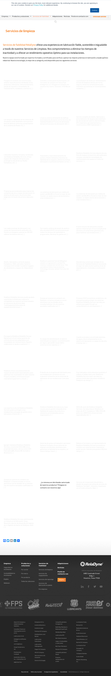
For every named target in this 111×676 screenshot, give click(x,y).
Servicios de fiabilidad (42, 16)
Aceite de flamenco (40, 625)
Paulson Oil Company (61, 649)
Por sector (24, 570)
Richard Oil (79, 625)
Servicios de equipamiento (43, 574)
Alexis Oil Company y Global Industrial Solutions (19, 624)
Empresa (6, 16)
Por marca (24, 573)
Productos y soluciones (22, 16)
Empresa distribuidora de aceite (60, 659)
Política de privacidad (36, 672)
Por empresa (43, 589)
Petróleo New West (60, 632)
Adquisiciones (57, 16)
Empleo (6, 579)
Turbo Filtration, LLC (81, 639)
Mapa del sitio (24, 672)
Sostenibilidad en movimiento (9, 574)
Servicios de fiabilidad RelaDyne (19, 44)
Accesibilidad (63, 672)
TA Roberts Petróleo (81, 653)
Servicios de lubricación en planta (45, 584)
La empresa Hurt (81, 645)
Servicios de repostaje (46, 579)
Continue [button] (94, 10)
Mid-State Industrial (61, 638)
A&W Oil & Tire (18, 662)
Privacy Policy (38, 5)
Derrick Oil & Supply (40, 660)
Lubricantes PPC (60, 635)
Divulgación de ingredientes (51, 672)
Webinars (7, 583)
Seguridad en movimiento (8, 568)
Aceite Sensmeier (81, 633)
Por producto (25, 577)
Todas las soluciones (28, 581)
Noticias (67, 16)
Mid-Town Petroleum (61, 646)
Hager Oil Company (40, 649)
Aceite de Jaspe (39, 628)
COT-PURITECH (18, 644)
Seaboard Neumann (82, 636)
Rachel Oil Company (82, 642)
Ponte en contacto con (79, 16)
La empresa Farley (81, 622)
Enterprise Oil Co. (39, 622)
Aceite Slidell (79, 656)
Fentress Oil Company (41, 631)
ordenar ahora (99, 16)
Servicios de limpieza (20, 31)
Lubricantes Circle (19, 636)
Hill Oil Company (39, 652)
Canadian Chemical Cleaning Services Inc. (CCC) (20, 631)
